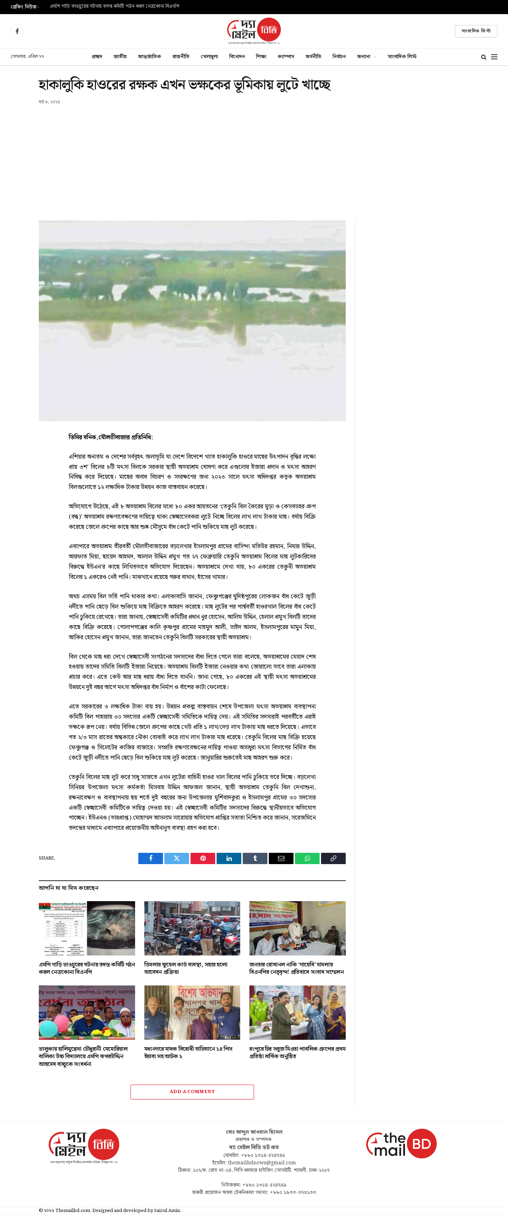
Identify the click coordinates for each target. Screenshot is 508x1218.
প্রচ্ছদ (97, 57)
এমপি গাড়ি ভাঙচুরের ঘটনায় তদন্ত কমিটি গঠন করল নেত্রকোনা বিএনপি (114, 7)
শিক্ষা (261, 57)
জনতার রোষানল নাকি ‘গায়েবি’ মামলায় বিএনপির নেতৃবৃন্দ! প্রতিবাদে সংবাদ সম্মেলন (296, 969)
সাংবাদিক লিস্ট (476, 31)
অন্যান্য (363, 57)
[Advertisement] (254, 158)
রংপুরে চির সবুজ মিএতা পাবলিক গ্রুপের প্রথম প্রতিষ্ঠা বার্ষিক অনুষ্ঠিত (297, 1053)
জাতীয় (120, 57)
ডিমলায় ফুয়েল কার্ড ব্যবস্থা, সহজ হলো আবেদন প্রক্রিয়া (186, 969)
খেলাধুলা (209, 57)
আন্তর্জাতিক (149, 57)
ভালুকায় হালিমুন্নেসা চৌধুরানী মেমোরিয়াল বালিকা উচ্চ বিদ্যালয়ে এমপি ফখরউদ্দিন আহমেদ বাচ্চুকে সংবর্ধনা (83, 1056)
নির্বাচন (339, 57)
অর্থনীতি (313, 57)
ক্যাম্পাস (286, 57)
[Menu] (494, 57)
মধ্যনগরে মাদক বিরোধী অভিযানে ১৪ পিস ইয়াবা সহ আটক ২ (188, 1053)
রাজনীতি (181, 57)
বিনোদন (237, 57)
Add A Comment (192, 1092)
